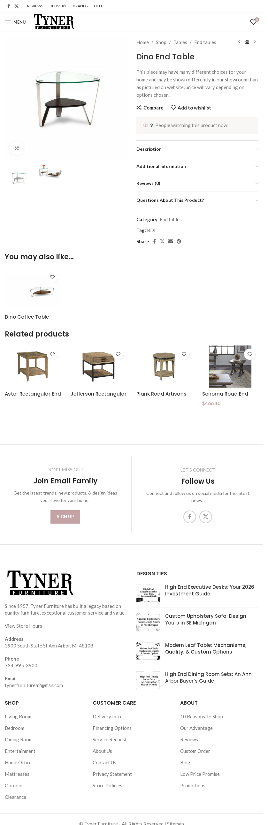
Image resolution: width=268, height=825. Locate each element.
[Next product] (254, 42)
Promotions (192, 785)
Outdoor (14, 785)
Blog (185, 762)
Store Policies (107, 785)
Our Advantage (196, 728)
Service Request (110, 739)
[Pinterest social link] (179, 241)
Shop (161, 42)
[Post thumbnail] (148, 593)
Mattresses (17, 774)
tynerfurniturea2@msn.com (34, 685)
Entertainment (20, 751)
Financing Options (112, 728)
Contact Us (104, 762)
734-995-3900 (21, 665)
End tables (205, 42)
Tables (180, 42)
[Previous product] (239, 42)
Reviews (189, 739)
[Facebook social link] (8, 6)
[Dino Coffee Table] (33, 290)
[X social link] (16, 6)
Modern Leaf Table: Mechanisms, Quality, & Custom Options (205, 648)
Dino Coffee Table (27, 317)
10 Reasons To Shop (201, 716)
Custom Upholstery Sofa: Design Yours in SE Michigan (205, 619)
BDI (151, 230)
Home (142, 42)
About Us (102, 751)
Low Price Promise (200, 774)
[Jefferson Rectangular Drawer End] (99, 366)
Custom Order (195, 751)
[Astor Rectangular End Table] (33, 366)
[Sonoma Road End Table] (230, 366)
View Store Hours (23, 626)
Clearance (15, 797)
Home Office (18, 762)
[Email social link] (170, 241)
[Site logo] (53, 21)
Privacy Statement (112, 774)
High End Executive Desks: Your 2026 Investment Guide (209, 590)
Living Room (18, 716)
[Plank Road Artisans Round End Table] (164, 366)
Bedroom (14, 728)
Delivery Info (107, 716)
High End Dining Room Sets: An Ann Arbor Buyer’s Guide (208, 677)
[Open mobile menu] (15, 22)
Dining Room (19, 739)
